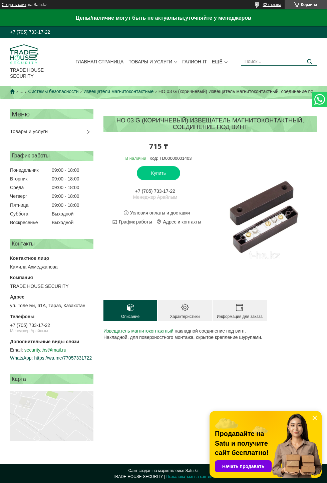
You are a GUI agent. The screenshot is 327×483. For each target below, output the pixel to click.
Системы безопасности (53, 91)
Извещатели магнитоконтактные (118, 91)
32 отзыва (272, 4)
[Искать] (309, 62)
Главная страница (100, 61)
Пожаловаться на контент (190, 476)
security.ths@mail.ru (45, 350)
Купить (158, 173)
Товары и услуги (150, 61)
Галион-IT (194, 61)
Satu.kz (192, 470)
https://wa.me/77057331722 (63, 358)
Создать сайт (14, 4)
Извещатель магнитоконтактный (138, 331)
